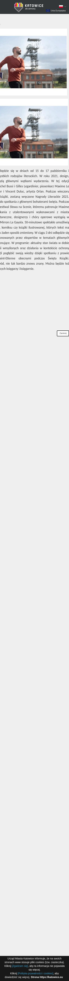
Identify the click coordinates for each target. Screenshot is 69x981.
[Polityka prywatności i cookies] (35, 973)
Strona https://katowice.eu (47, 977)
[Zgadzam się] (20, 965)
